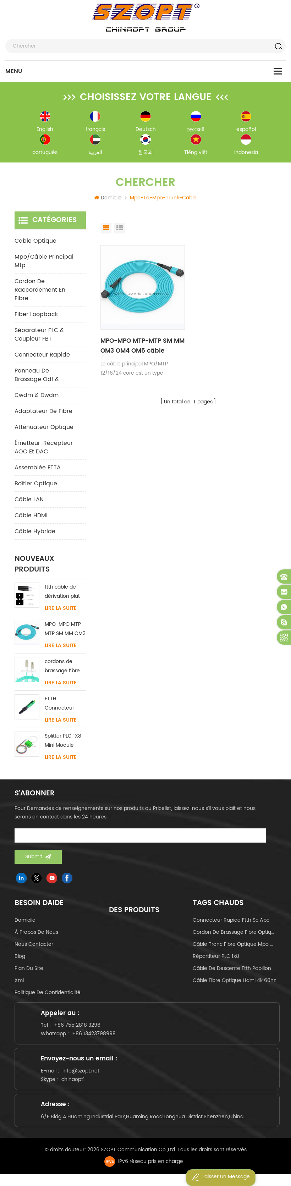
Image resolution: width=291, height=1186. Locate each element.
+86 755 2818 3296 (79, 1029)
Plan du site (29, 970)
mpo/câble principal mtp (44, 263)
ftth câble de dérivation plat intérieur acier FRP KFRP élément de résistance (62, 594)
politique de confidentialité (48, 995)
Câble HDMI (31, 517)
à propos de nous (36, 934)
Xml (19, 982)
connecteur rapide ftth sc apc (231, 922)
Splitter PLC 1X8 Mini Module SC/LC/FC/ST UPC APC (63, 743)
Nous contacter (34, 946)
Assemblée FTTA (38, 469)
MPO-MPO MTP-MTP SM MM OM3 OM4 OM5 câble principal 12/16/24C (141, 348)
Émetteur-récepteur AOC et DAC (44, 449)
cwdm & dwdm (37, 397)
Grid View (106, 230)
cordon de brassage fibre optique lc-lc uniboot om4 (234, 934)
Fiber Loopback (36, 316)
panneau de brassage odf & (37, 377)
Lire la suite (61, 610)
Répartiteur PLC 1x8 (216, 958)
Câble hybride (35, 533)
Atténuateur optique (44, 429)
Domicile (108, 200)
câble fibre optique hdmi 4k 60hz (234, 982)
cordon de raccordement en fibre (40, 292)
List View (119, 230)
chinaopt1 (75, 1087)
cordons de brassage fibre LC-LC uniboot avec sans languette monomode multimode (62, 669)
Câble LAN (29, 501)
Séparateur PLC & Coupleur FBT (39, 337)
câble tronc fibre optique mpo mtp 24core (234, 946)
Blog (20, 958)
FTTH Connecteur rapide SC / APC (64, 706)
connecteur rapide (42, 357)
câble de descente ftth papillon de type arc (234, 970)
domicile (25, 922)
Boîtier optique (36, 485)
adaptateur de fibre (43, 413)
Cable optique (35, 243)
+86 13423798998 (96, 1038)
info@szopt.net (83, 1078)
